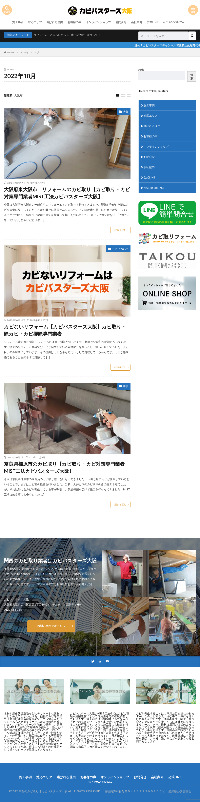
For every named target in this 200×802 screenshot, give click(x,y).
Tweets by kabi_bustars (153, 91)
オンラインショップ (98, 22)
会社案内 (136, 22)
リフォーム (41, 34)
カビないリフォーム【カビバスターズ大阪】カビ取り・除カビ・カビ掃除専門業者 (65, 330)
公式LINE (152, 22)
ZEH (97, 34)
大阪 (126, 111)
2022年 (25, 52)
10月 (37, 52)
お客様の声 (74, 22)
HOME (11, 52)
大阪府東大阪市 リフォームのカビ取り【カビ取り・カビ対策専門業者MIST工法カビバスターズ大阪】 (67, 192)
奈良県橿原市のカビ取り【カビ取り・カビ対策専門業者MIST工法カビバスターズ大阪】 (64, 467)
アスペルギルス (59, 34)
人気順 (18, 95)
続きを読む (120, 229)
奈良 (126, 386)
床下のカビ (78, 34)
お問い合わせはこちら (51, 625)
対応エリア (35, 22)
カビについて (120, 249)
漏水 (89, 34)
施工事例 (17, 22)
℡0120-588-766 (173, 22)
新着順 (8, 95)
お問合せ (121, 22)
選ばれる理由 (54, 22)
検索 (141, 70)
